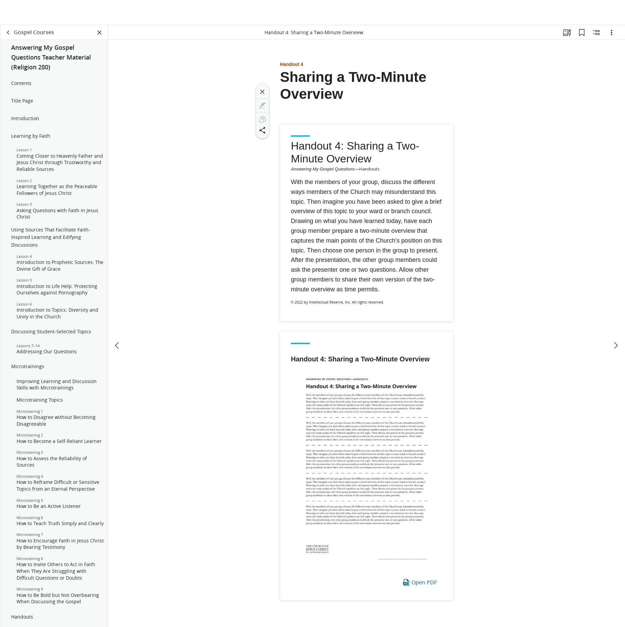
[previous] (117, 320)
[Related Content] (596, 32)
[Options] (611, 32)
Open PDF (419, 582)
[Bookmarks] (582, 32)
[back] (8, 32)
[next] (615, 320)
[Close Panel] (99, 32)
